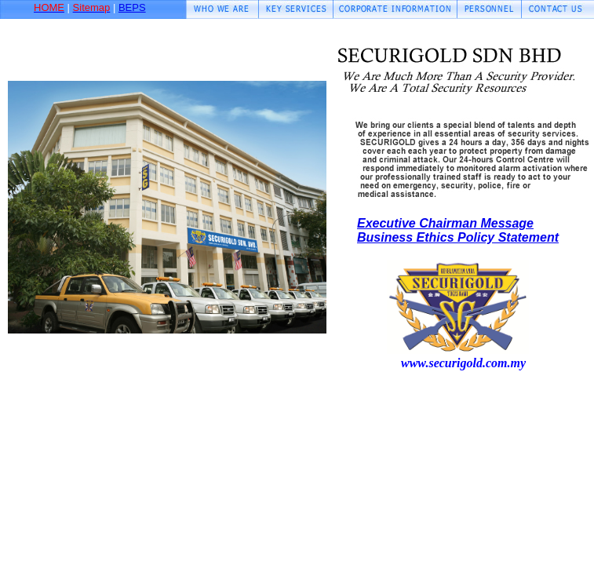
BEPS (132, 7)
